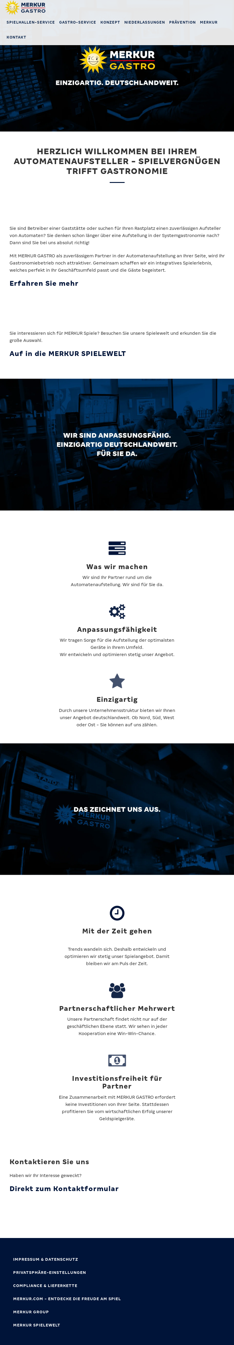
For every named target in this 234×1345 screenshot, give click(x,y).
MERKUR (209, 22)
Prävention (182, 22)
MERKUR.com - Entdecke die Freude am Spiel (67, 1299)
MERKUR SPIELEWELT (36, 1325)
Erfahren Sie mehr (44, 283)
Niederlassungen (144, 22)
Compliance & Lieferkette (45, 1285)
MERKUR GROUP (31, 1312)
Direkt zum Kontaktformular (64, 1189)
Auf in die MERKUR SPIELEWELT (68, 353)
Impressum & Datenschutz (45, 1259)
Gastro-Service (77, 22)
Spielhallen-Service (31, 22)
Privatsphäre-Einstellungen (49, 1272)
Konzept (110, 22)
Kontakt (16, 37)
